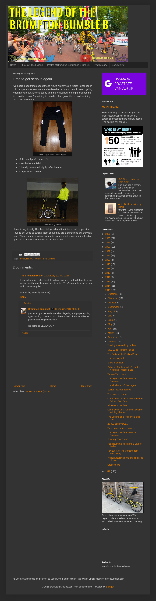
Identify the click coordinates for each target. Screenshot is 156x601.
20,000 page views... (117, 424)
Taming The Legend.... (118, 374)
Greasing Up (113, 464)
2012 (108, 471)
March (111, 333)
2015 (108, 281)
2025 (108, 238)
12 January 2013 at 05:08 (67, 309)
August (111, 311)
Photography (101, 65)
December (113, 294)
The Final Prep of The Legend (122, 385)
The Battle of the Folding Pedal (122, 354)
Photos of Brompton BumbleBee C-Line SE (68, 65)
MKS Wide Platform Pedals (120, 350)
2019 (108, 264)
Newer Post (19, 386)
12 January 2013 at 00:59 (56, 275)
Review (29, 259)
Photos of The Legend (32, 65)
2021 (108, 255)
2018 (108, 268)
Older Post (86, 386)
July (110, 315)
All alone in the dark (117, 405)
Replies (27, 303)
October (112, 302)
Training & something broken (121, 345)
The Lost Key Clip (116, 358)
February (112, 337)
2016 (108, 277)
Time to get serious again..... (121, 428)
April (110, 328)
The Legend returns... (118, 394)
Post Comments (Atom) (38, 391)
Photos (22, 259)
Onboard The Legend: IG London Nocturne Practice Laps (123, 368)
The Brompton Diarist (31, 275)
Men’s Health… (111, 107)
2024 (108, 242)
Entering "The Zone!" (117, 439)
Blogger (109, 586)
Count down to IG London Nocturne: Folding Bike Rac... (125, 399)
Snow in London (115, 362)
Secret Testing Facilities (119, 389)
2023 (108, 246)
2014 (108, 286)
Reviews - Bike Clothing (44, 259)
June (110, 320)
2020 (108, 260)
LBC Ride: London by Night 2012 (128, 180)
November (113, 298)
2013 (108, 290)
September (113, 307)
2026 (108, 234)
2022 (108, 251)
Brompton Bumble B (39, 309)
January (112, 341)
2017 (108, 273)
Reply (23, 297)
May (110, 324)
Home (13, 65)
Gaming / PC (118, 65)
